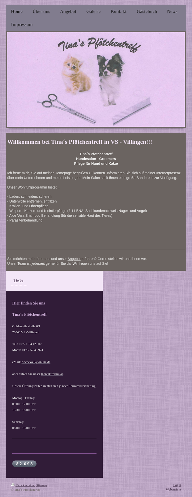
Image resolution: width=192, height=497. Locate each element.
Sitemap (41, 485)
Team (22, 264)
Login (177, 485)
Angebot (74, 259)
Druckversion (23, 485)
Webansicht (173, 489)
